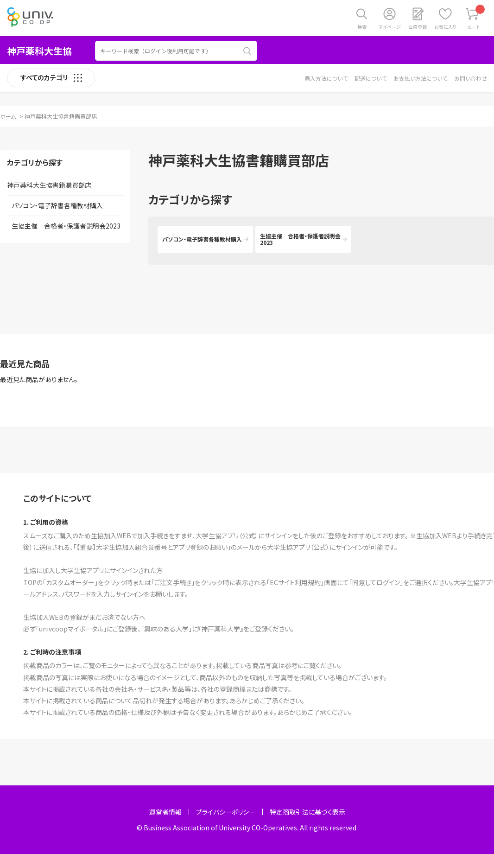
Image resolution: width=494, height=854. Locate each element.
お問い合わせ (470, 78)
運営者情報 (165, 812)
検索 (362, 26)
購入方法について (326, 78)
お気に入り (445, 26)
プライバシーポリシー (225, 812)
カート (476, 17)
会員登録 (417, 26)
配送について (370, 78)
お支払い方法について (420, 78)
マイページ (390, 26)
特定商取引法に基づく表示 (307, 812)
